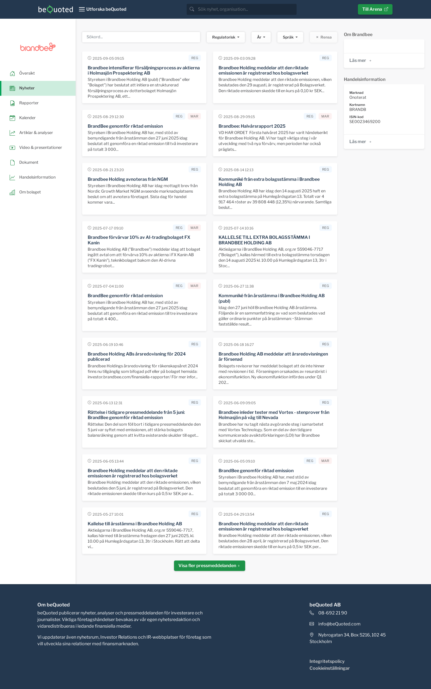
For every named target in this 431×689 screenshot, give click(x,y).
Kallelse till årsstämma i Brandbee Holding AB (135, 523)
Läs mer (360, 60)
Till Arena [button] (375, 9)
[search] (247, 9)
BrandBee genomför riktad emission (125, 126)
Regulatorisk (224, 37)
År (259, 37)
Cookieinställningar (330, 668)
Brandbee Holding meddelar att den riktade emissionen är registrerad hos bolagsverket (263, 70)
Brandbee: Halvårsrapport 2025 (252, 126)
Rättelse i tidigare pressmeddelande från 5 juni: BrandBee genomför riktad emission (136, 415)
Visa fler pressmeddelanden (209, 565)
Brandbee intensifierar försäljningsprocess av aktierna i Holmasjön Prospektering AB (144, 70)
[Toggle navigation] (102, 9)
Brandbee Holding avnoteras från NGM (128, 179)
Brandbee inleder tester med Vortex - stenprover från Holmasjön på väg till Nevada (274, 415)
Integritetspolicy (327, 661)
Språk (288, 37)
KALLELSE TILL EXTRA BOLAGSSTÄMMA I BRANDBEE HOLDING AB (264, 240)
